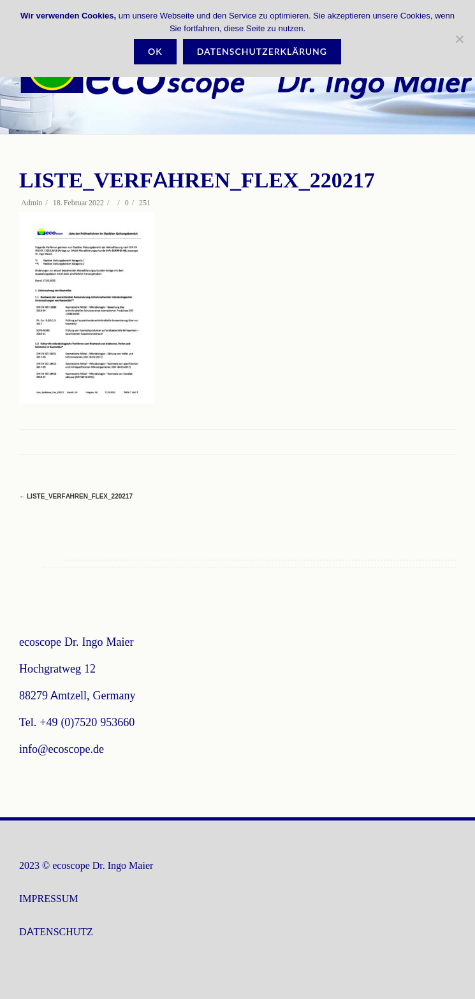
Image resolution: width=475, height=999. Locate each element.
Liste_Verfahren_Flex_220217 (76, 496)
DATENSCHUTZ (56, 932)
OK (155, 51)
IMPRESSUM (48, 899)
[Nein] (459, 39)
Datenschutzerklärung (262, 51)
